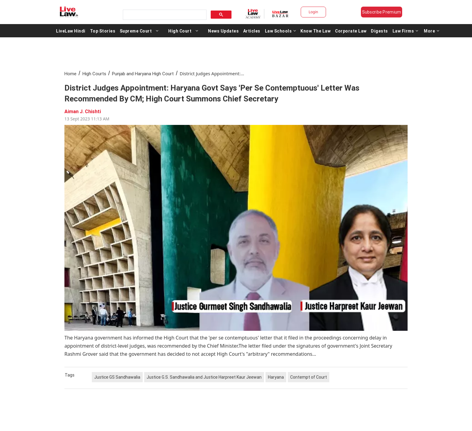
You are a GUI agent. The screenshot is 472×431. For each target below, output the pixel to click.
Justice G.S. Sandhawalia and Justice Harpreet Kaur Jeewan (204, 377)
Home (70, 73)
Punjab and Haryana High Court (143, 73)
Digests (379, 30)
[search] (164, 14)
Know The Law (315, 30)
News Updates (223, 30)
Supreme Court (136, 30)
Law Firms (405, 30)
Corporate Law (351, 30)
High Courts (94, 73)
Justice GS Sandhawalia (117, 377)
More (431, 30)
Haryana (276, 377)
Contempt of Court (308, 377)
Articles (251, 30)
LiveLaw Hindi (70, 30)
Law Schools (280, 30)
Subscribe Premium (381, 12)
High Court (179, 30)
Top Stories (103, 30)
